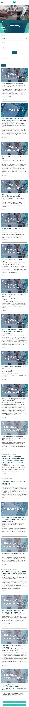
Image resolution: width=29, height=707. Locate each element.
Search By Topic (4, 58)
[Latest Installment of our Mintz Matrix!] (12, 83)
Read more (4, 98)
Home (2, 21)
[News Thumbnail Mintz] (14, 478)
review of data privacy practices (17, 410)
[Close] (27, 693)
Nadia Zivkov (4, 490)
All (6, 21)
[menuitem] (2, 21)
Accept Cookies (14, 704)
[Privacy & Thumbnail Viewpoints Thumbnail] (14, 75)
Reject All (14, 701)
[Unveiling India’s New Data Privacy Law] (13, 553)
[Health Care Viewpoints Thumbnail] (14, 454)
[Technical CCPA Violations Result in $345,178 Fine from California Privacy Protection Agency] (12, 331)
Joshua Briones (5, 488)
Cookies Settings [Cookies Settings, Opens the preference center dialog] (14, 698)
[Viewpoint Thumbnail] (14, 110)
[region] (14, 699)
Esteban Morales (16, 488)
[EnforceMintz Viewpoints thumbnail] (14, 569)
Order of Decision (11, 406)
